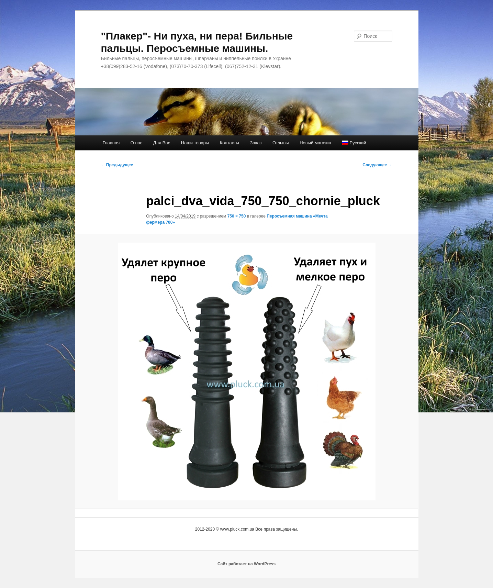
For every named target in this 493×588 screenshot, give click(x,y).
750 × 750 (236, 216)
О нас (137, 142)
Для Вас (161, 142)
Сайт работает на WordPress (246, 564)
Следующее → (377, 165)
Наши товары (195, 142)
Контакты (229, 142)
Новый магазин (315, 142)
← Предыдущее (117, 165)
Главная (111, 142)
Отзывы (280, 142)
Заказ (255, 142)
